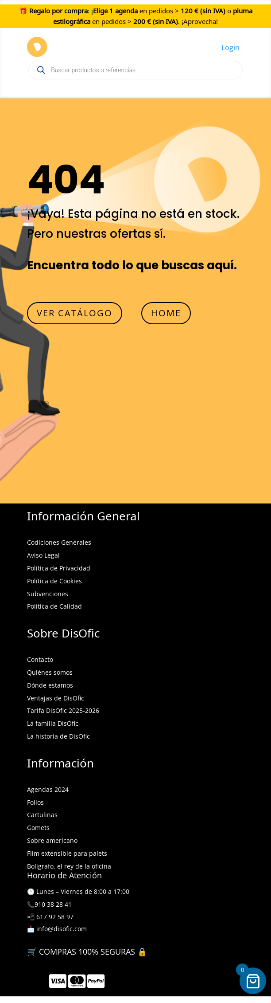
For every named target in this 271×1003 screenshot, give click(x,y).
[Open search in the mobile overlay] (135, 70)
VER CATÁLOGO (74, 313)
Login (230, 47)
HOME (166, 313)
